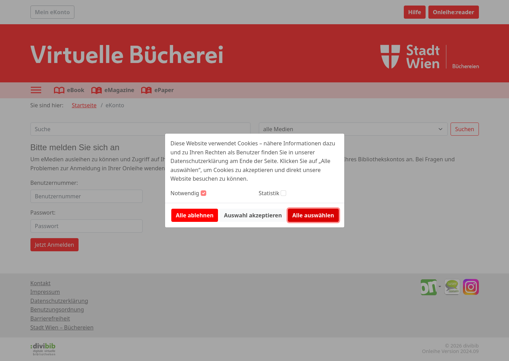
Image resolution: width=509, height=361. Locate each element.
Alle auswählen (313, 215)
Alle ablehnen (194, 215)
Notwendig (185, 193)
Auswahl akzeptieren (253, 215)
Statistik (269, 193)
